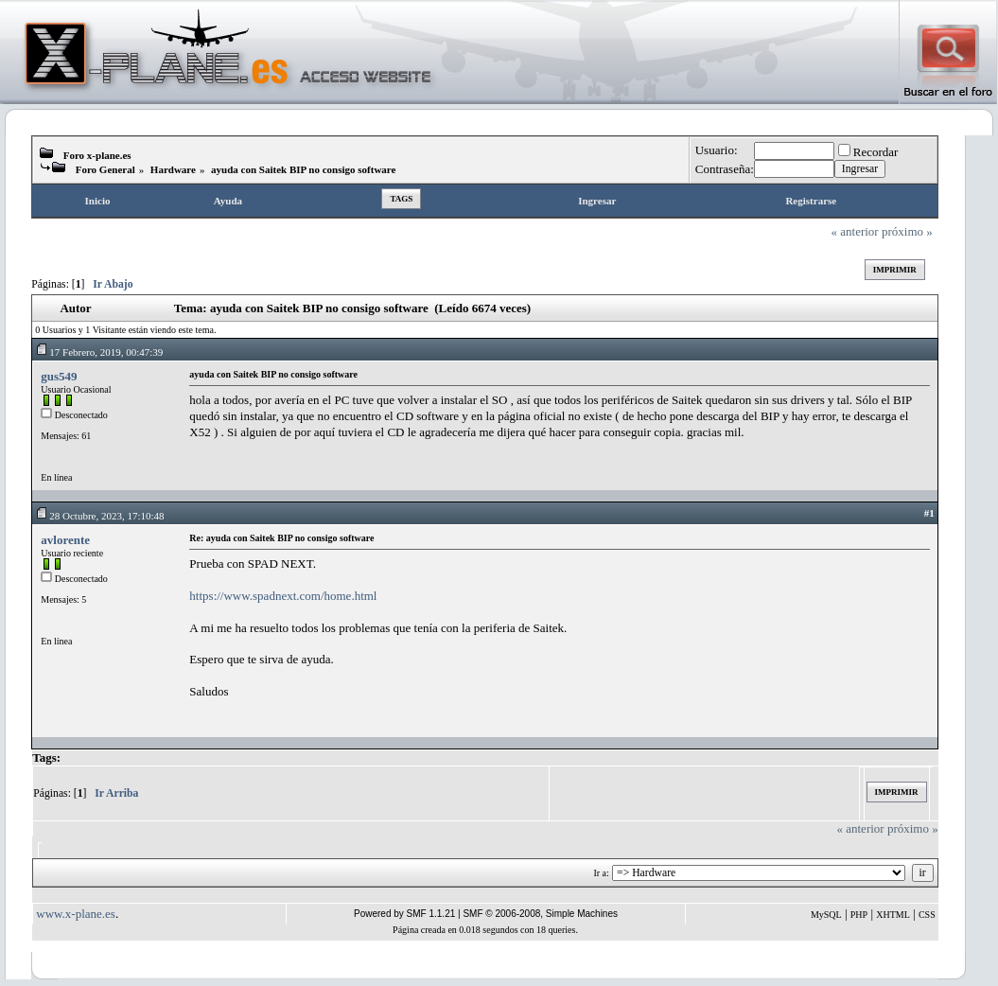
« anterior (855, 231)
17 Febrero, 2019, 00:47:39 (99, 352)
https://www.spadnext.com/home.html (282, 596)
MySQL (826, 914)
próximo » (907, 231)
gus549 (59, 376)
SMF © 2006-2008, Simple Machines (540, 913)
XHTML (893, 914)
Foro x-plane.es (97, 155)
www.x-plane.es (75, 914)
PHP (858, 914)
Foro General (105, 169)
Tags (401, 198)
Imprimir (895, 269)
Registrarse (810, 200)
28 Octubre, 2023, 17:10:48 (99, 515)
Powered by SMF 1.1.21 (404, 913)
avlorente (65, 540)
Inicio (98, 200)
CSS (927, 914)
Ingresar (597, 200)
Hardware (173, 169)
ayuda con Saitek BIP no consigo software (303, 169)
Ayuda (228, 200)
